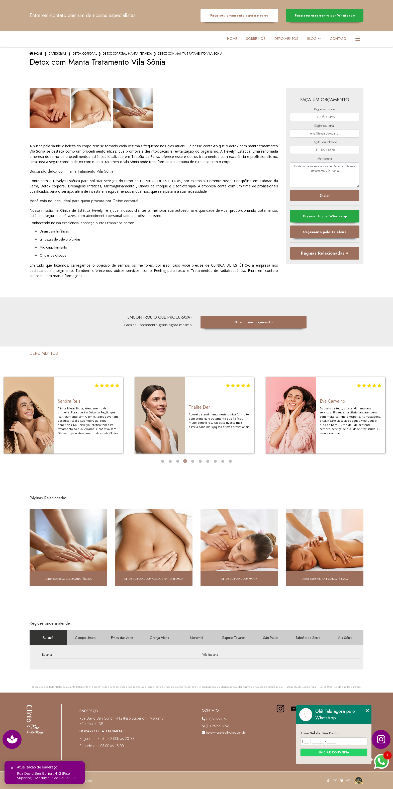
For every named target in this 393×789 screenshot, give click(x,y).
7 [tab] (207, 461)
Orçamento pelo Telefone (324, 232)
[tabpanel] (63, 415)
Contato (338, 38)
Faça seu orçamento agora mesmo (239, 15)
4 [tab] (185, 461)
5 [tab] (192, 461)
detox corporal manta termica (127, 53)
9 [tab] (222, 461)
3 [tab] (177, 461)
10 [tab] (230, 461)
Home (232, 38)
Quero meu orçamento (253, 322)
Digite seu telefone (325, 142)
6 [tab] (200, 461)
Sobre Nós (255, 38)
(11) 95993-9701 (216, 719)
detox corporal (84, 53)
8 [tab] (215, 461)
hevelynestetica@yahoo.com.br (224, 732)
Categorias (57, 53)
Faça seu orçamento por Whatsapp (325, 15)
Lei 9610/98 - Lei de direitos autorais (340, 687)
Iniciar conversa (334, 752)
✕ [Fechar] (12, 768)
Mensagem (325, 158)
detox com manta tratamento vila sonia (190, 53)
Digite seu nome (324, 109)
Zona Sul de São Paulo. (319, 733)
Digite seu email (324, 126)
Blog (312, 38)
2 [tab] (170, 461)
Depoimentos (286, 38)
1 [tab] (162, 461)
